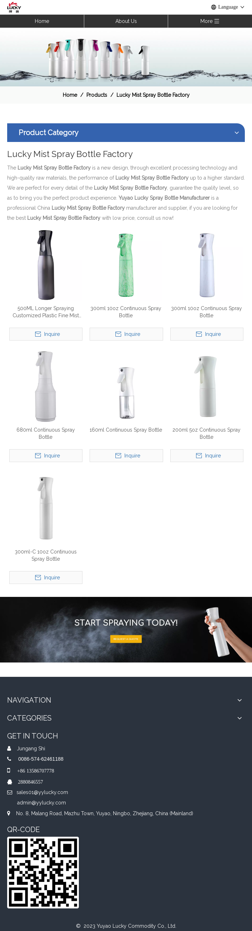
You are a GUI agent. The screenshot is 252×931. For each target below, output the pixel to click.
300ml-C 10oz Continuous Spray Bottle (46, 555)
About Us (126, 21)
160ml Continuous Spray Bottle (126, 430)
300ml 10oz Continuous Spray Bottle (125, 311)
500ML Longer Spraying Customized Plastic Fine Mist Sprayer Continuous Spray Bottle (46, 312)
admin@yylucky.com (41, 803)
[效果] (126, 56)
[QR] (43, 872)
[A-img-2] (126, 629)
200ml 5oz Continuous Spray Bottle (206, 433)
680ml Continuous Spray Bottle (45, 433)
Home (42, 21)
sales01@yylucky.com (42, 792)
